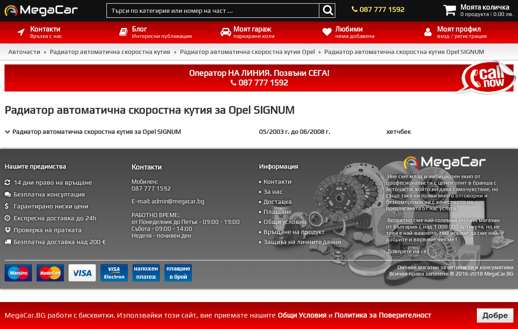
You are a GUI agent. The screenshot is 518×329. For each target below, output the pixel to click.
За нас (273, 191)
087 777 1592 (381, 9)
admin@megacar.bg (178, 201)
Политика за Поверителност (382, 315)
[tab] (259, 131)
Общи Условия (302, 315)
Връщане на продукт (294, 231)
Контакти (277, 181)
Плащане (277, 211)
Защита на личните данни (302, 241)
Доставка (278, 201)
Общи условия (285, 221)
